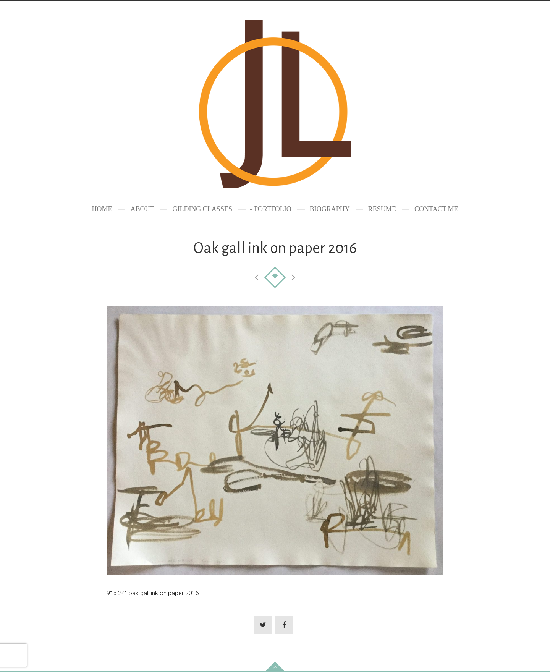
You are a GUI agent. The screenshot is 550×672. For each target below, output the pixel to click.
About (142, 209)
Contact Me (436, 209)
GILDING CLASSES (202, 209)
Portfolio (272, 209)
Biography (330, 209)
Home (102, 209)
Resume (382, 209)
